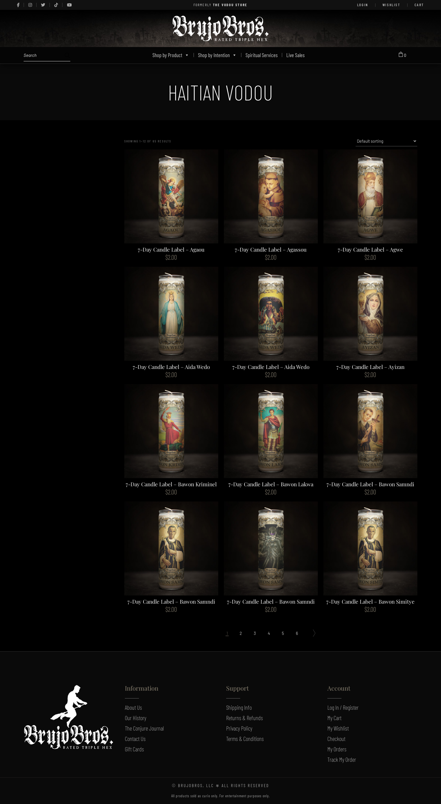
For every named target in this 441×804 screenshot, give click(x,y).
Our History (135, 717)
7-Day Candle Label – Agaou (171, 249)
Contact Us (135, 738)
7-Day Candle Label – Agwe (370, 249)
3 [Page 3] (255, 633)
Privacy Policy (239, 728)
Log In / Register (343, 707)
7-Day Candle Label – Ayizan (370, 366)
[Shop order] (386, 141)
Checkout (336, 738)
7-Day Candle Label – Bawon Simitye (370, 601)
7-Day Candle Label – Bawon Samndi (370, 484)
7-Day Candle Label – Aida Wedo (171, 366)
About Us (133, 707)
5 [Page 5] (283, 633)
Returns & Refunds (244, 717)
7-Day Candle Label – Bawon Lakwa (270, 484)
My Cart (334, 717)
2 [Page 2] (241, 633)
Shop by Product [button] (170, 55)
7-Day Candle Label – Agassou (271, 249)
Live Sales (295, 55)
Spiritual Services (262, 55)
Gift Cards (134, 749)
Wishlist (391, 5)
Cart (419, 5)
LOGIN (362, 5)
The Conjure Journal (144, 728)
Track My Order (341, 759)
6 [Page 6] (297, 633)
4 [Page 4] (269, 633)
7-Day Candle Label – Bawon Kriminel (171, 484)
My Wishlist (338, 728)
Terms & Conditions (245, 738)
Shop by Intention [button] (217, 55)
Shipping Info (239, 707)
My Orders (336, 749)
